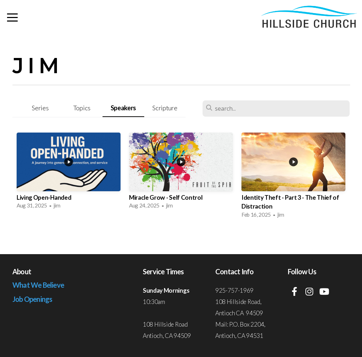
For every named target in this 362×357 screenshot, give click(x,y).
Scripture (164, 108)
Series (40, 108)
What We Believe (38, 285)
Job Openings (32, 299)
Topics (81, 108)
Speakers (123, 108)
